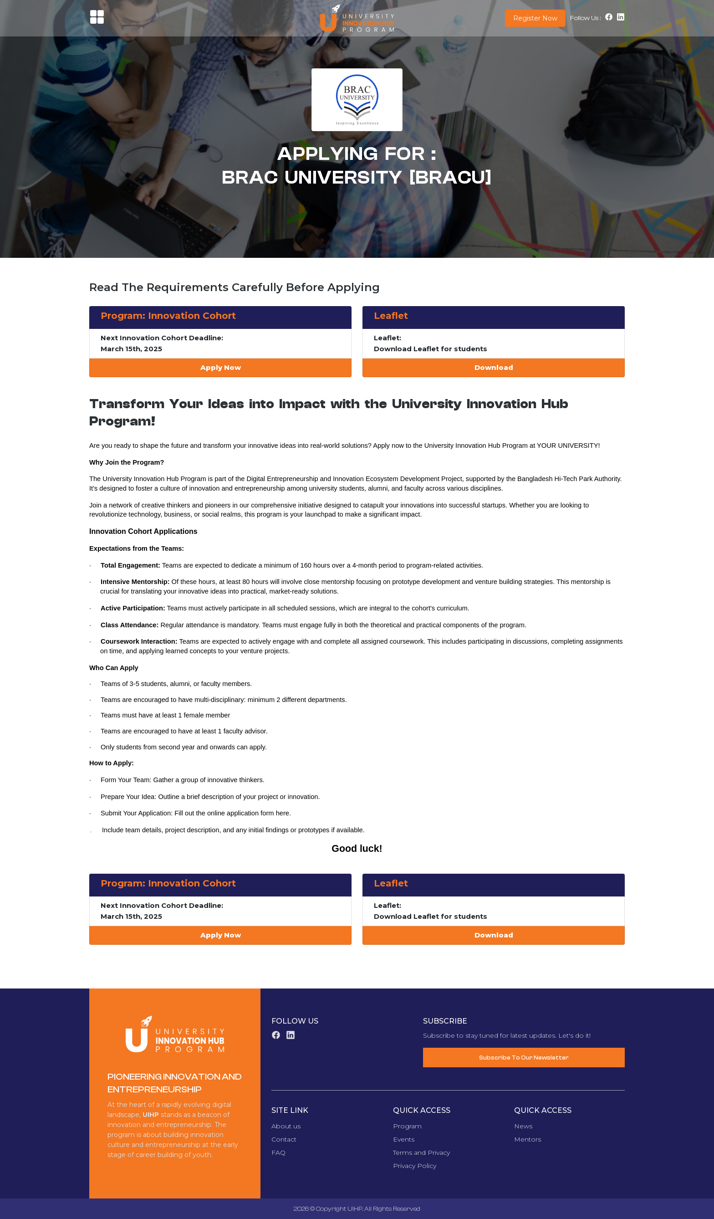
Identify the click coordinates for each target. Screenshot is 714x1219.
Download (493, 367)
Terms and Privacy (421, 1152)
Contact (283, 1139)
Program (407, 1126)
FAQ (278, 1152)
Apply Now (220, 367)
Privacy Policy (414, 1166)
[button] (97, 22)
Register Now (535, 18)
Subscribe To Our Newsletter (524, 1057)
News (523, 1126)
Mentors (527, 1139)
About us (286, 1126)
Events (403, 1139)
